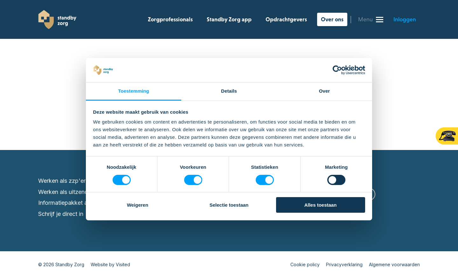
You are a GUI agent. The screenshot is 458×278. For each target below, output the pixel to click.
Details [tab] (229, 91)
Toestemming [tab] (133, 91)
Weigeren (137, 205)
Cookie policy (305, 264)
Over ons (332, 19)
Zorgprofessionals (170, 19)
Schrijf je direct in (60, 213)
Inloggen (404, 19)
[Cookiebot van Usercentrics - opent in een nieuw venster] (337, 70)
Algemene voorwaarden (394, 264)
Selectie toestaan (229, 205)
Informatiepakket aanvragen (75, 202)
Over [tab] (324, 91)
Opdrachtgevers (286, 19)
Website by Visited (110, 264)
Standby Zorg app (229, 19)
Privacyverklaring (344, 264)
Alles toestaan (320, 205)
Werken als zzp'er (62, 180)
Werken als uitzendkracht (71, 192)
